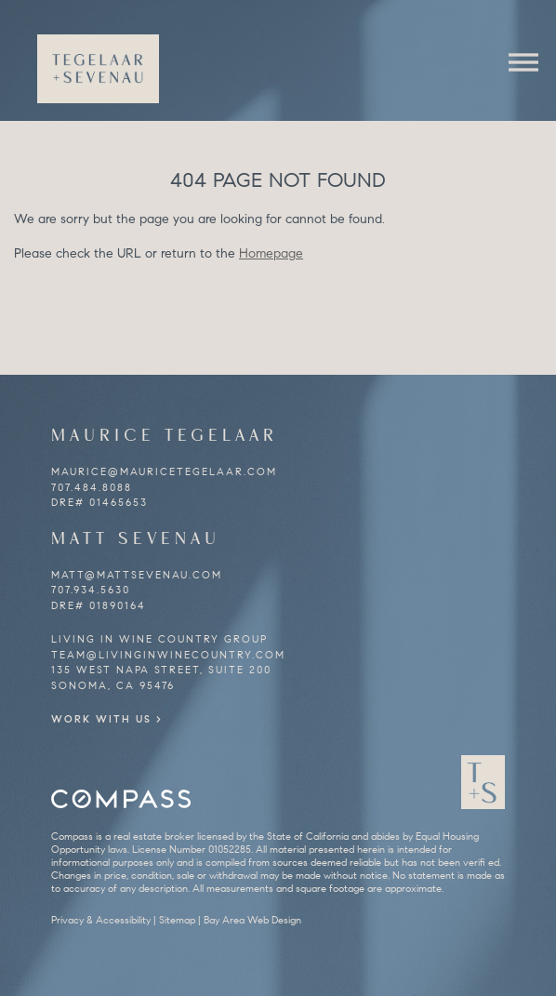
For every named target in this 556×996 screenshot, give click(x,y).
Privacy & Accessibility (101, 919)
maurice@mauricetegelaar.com (164, 471)
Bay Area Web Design (252, 919)
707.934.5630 (90, 589)
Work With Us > (107, 718)
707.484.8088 (91, 487)
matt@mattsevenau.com (136, 574)
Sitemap (177, 919)
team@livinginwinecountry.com (168, 654)
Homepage (271, 253)
